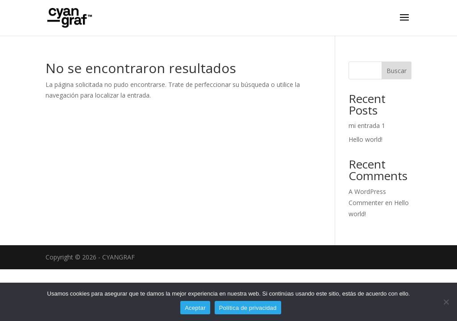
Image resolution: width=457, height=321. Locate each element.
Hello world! (365, 139)
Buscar (396, 70)
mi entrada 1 (367, 125)
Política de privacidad (248, 308)
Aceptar (195, 308)
